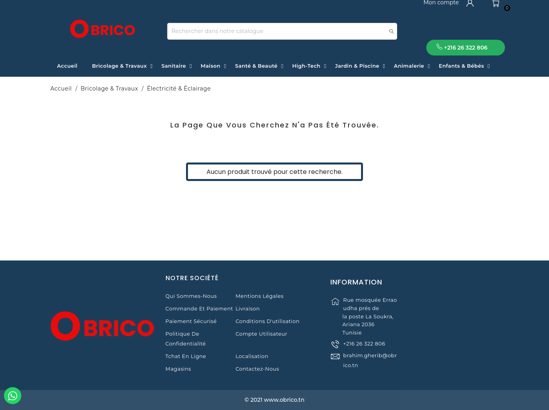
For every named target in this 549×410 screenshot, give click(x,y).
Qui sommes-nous (191, 296)
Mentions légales (260, 296)
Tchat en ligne (186, 356)
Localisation (252, 356)
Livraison (248, 308)
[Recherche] (282, 31)
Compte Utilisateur (261, 334)
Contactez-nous (257, 369)
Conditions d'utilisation (268, 321)
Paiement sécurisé (191, 321)
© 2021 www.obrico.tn (274, 399)
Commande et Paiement (199, 308)
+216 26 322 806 (364, 350)
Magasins (179, 369)
